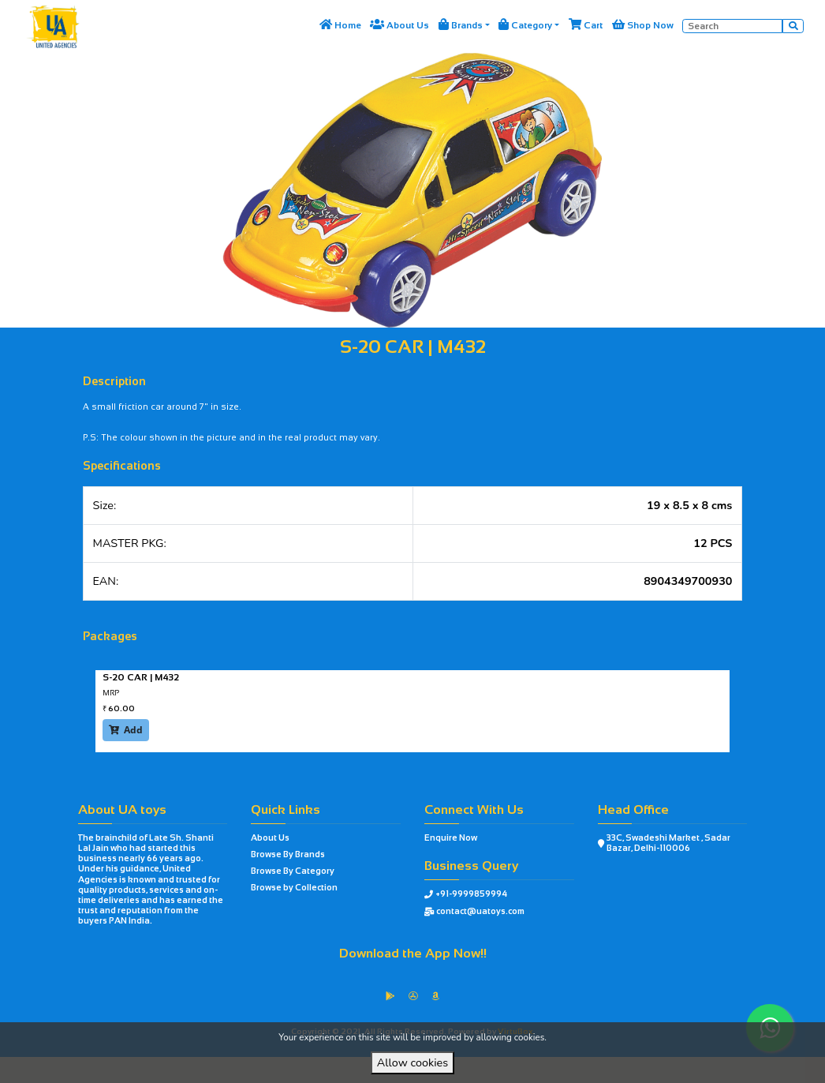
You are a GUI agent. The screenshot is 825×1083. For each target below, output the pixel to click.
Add (126, 730)
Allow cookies (412, 1062)
